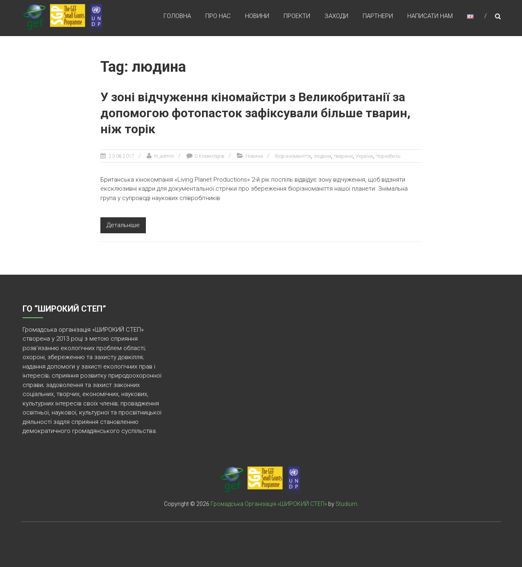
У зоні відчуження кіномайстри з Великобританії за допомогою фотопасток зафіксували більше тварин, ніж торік (255, 113)
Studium (346, 504)
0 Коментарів (210, 156)
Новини (257, 16)
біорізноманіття (293, 156)
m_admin (164, 156)
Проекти (297, 16)
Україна (364, 156)
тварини (343, 156)
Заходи (336, 16)
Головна (177, 16)
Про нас (218, 16)
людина (322, 156)
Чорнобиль (388, 156)
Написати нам (430, 16)
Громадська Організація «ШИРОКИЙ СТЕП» (269, 504)
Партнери (378, 16)
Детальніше (123, 225)
